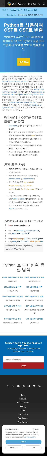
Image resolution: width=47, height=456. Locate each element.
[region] (23, 233)
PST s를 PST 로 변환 (12, 319)
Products (23, 399)
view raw (38, 246)
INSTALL (12, 209)
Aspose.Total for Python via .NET (15, 81)
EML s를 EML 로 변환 (12, 287)
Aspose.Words (14, 179)
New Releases (23, 402)
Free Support (23, 418)
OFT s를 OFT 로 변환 (12, 306)
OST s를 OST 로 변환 (34, 306)
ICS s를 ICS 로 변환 (34, 287)
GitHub (21, 249)
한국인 (32, 4)
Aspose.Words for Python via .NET (22, 102)
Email (22, 199)
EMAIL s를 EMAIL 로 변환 (12, 277)
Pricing (23, 406)
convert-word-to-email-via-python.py (19, 246)
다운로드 (24, 61)
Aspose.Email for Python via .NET (30, 95)
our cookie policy (29, 437)
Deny (33, 448)
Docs (23, 410)
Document (13, 126)
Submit (23, 365)
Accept (23, 442)
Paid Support (23, 422)
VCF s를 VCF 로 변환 (34, 319)
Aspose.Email (28, 179)
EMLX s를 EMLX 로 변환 (34, 277)
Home (22, 395)
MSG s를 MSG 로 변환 (34, 296)
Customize (14, 448)
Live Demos (23, 414)
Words (14, 199)
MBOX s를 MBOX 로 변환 (13, 296)
